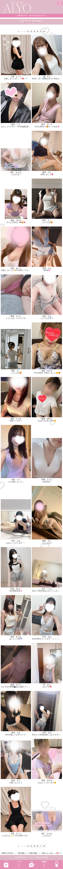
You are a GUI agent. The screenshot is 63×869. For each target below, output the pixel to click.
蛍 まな (46, 685)
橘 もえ (46, 77)
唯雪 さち (46, 172)
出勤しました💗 (46, 174)
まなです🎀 (47, 687)
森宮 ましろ (46, 124)
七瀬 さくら (15, 77)
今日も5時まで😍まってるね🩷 (47, 127)
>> (44, 31)
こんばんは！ (15, 174)
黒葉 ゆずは (15, 220)
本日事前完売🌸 (15, 591)
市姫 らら (15, 479)
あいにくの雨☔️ (15, 639)
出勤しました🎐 (15, 783)
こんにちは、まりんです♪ (16, 318)
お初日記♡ (46, 482)
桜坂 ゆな (46, 316)
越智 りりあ (15, 419)
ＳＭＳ (31, 864)
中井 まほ (15, 541)
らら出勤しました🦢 (16, 482)
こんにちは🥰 (46, 222)
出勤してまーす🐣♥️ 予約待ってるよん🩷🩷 (18, 270)
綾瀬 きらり (15, 685)
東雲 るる (15, 733)
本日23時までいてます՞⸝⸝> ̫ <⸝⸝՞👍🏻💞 (47, 639)
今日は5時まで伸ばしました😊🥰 (47, 373)
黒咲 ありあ (15, 637)
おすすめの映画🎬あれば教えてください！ (18, 687)
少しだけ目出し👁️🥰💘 (15, 222)
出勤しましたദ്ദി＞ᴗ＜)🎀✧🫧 (16, 79)
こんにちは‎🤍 (46, 543)
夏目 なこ (46, 220)
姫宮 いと (15, 124)
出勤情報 (44, 864)
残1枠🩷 (47, 270)
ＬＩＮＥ (19, 864)
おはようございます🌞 (47, 421)
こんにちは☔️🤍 (47, 318)
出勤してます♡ (16, 421)
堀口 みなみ (15, 172)
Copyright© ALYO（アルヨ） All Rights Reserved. (31, 857)
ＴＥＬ (6, 864)
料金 (56, 864)
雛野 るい (46, 541)
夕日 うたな (46, 589)
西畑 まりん (15, 316)
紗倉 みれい (15, 589)
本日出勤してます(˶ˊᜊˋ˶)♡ (16, 735)
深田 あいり (15, 268)
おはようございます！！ (16, 543)
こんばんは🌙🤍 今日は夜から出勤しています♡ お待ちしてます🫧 (28, 835)
